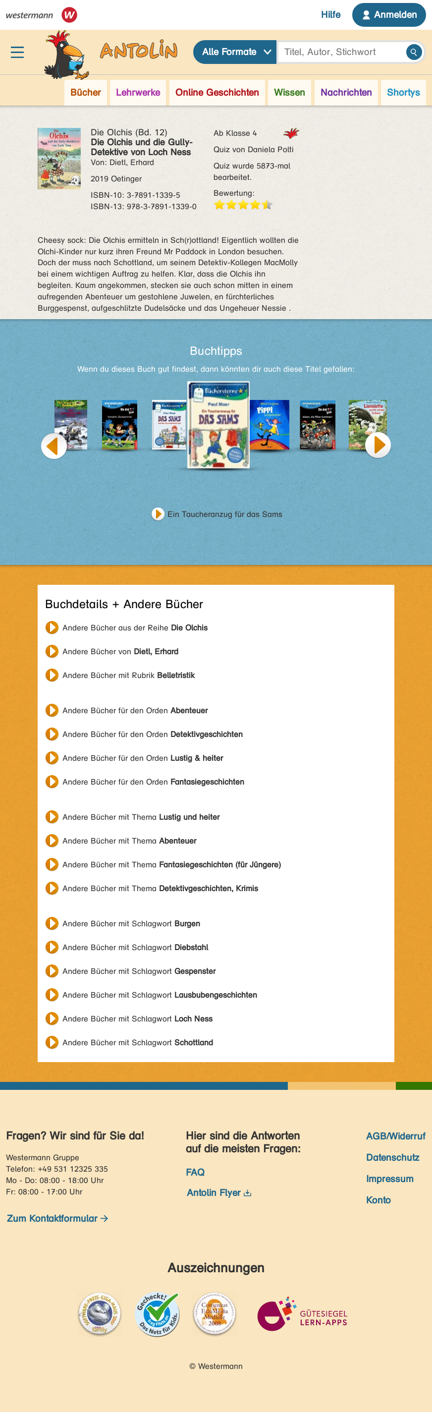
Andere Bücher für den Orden (135, 710)
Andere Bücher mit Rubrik (128, 675)
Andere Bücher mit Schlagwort (131, 923)
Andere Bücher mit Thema (140, 817)
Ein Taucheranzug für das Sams (224, 514)
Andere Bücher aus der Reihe (135, 627)
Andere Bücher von (120, 651)
